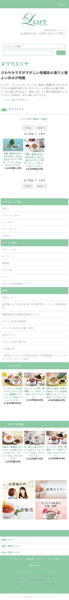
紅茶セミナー (9, 335)
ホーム (6, 99)
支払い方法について (28, 575)
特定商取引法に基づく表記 (42, 579)
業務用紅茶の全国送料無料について (21, 314)
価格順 (36, 118)
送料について (9, 297)
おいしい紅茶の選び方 (14, 341)
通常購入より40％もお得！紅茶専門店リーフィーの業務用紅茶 (34, 306)
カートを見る (53, 559)
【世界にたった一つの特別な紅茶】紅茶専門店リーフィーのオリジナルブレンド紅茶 (34, 357)
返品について (21, 579)
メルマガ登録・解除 (45, 583)
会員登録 (30, 559)
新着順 (44, 118)
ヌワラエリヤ (23, 99)
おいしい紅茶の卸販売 (14, 321)
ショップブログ (27, 587)
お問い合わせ (34, 565)
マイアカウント (16, 559)
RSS (39, 587)
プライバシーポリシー (23, 583)
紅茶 (13, 99)
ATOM (46, 587)
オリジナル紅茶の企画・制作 (17, 328)
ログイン (41, 559)
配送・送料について (49, 575)
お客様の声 (8, 348)
